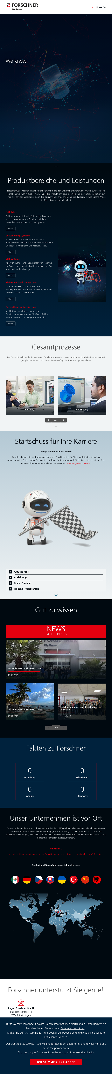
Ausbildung (20, 577)
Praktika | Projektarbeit (26, 588)
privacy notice (62, 1048)
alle (56, 420)
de (93, 7)
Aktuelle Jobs (21, 571)
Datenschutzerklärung (73, 1028)
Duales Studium (22, 583)
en (97, 7)
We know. (17, 61)
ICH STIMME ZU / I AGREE (56, 1062)
